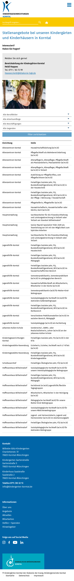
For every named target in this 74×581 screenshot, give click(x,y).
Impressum (39, 575)
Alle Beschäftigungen (12, 124)
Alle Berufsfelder (10, 114)
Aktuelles (6, 515)
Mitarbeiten (8, 519)
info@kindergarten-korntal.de (17, 486)
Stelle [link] (33, 143)
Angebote (7, 511)
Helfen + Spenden (11, 523)
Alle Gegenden (9, 128)
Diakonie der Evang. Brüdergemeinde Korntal (46, 573)
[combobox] (37, 115)
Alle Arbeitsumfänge (12, 119)
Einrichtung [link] (7, 143)
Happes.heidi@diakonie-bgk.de (20, 73)
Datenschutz (24, 575)
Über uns (6, 507)
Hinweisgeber (9, 527)
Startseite (10, 575)
